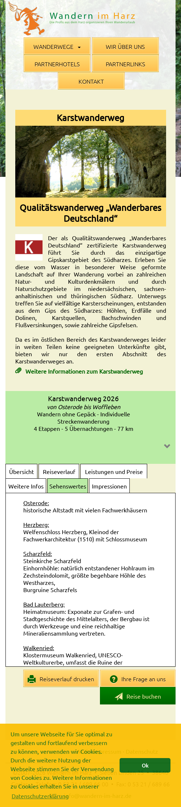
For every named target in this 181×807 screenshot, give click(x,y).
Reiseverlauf (59, 471)
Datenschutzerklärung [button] (40, 795)
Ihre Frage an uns (138, 679)
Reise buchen (137, 696)
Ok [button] (145, 765)
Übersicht (21, 471)
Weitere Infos (26, 486)
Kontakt (91, 81)
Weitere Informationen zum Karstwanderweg (83, 371)
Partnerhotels (57, 64)
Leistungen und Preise (114, 471)
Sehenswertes (67, 486)
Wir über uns (125, 46)
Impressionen (109, 486)
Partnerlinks (125, 64)
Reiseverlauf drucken (61, 679)
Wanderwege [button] (57, 46)
